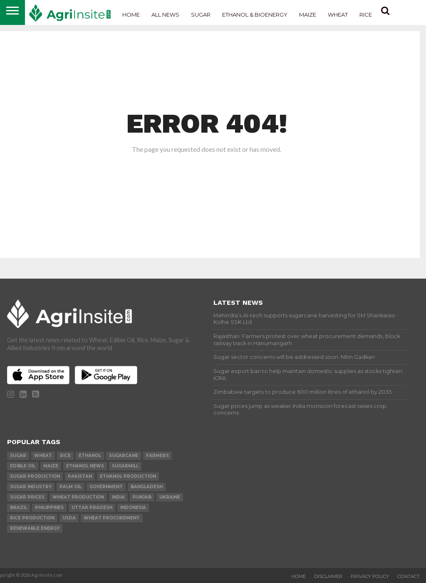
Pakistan (80, 476)
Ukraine (169, 497)
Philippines (49, 507)
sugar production (35, 476)
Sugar (201, 14)
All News (165, 14)
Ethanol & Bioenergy (254, 14)
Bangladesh (147, 486)
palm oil (70, 486)
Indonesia (133, 507)
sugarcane (123, 455)
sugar (18, 455)
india (118, 497)
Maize (307, 14)
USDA (69, 518)
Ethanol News (85, 466)
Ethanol (90, 455)
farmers (157, 455)
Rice (365, 14)
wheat (43, 455)
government (106, 486)
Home (131, 14)
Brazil (18, 507)
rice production (32, 518)
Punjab (142, 497)
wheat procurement (112, 518)
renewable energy (34, 528)
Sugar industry (31, 486)
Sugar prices (27, 497)
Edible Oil (22, 466)
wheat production (78, 497)
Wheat (338, 14)
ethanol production (128, 476)
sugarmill (125, 466)
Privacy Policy (370, 576)
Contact (408, 576)
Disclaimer (328, 576)
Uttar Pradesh (92, 507)
